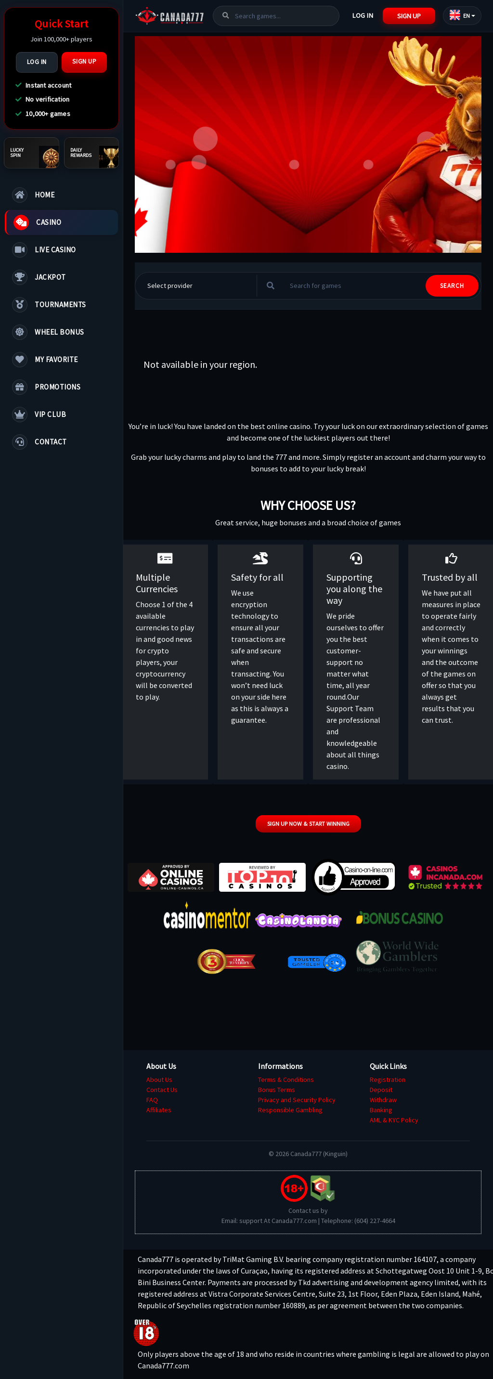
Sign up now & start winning (308, 823)
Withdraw (383, 1099)
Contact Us (162, 1089)
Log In (37, 62)
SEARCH (452, 286)
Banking (381, 1110)
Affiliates (158, 1110)
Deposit (381, 1089)
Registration (387, 1079)
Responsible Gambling (290, 1110)
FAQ (152, 1099)
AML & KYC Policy (394, 1120)
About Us (159, 1079)
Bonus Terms (276, 1089)
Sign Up (84, 61)
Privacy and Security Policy (297, 1099)
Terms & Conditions (286, 1079)
